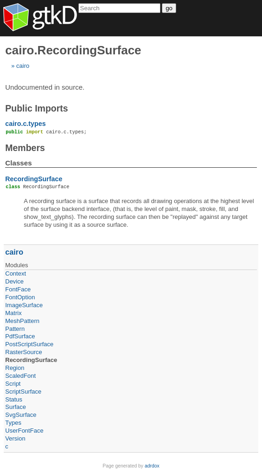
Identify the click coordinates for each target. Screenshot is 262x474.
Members (25, 148)
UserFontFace (24, 430)
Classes (18, 163)
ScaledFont (20, 375)
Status (13, 399)
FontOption (20, 297)
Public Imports (36, 108)
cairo (22, 65)
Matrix (13, 312)
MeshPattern (22, 320)
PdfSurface (20, 336)
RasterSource (23, 352)
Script (12, 383)
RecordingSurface (33, 179)
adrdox (152, 465)
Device (14, 281)
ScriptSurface (23, 391)
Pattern (15, 328)
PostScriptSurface (29, 344)
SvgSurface (20, 414)
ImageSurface (24, 305)
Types (13, 422)
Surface (15, 406)
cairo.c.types (25, 123)
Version (15, 438)
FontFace (18, 289)
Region (14, 367)
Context (15, 273)
